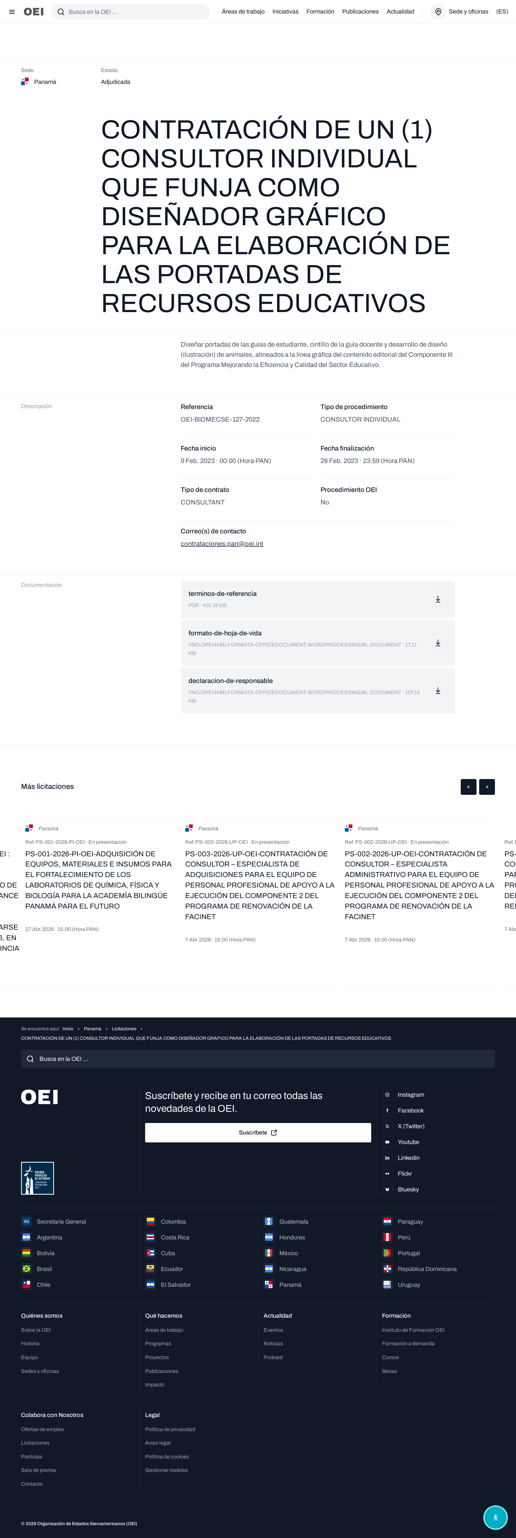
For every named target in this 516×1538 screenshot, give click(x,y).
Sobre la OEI (36, 1330)
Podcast (273, 1357)
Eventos (273, 1330)
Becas (389, 1371)
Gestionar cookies (166, 1470)
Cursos (390, 1357)
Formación (320, 11)
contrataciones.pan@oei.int (222, 543)
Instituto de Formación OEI (413, 1330)
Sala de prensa (38, 1470)
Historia (30, 1343)
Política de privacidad (170, 1429)
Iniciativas (285, 11)
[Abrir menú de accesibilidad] (495, 1517)
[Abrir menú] (12, 12)
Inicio (68, 1028)
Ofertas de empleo (42, 1429)
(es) (502, 11)
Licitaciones (124, 1028)
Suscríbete (258, 1133)
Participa (31, 1456)
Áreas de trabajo (243, 11)
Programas (158, 1343)
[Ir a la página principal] (33, 12)
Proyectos (157, 1357)
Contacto (32, 1484)
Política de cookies (167, 1456)
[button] (469, 787)
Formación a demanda (408, 1343)
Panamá (92, 1028)
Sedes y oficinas (40, 1371)
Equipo (29, 1357)
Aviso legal (158, 1443)
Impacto (154, 1384)
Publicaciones (360, 11)
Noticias (273, 1343)
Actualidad (400, 11)
